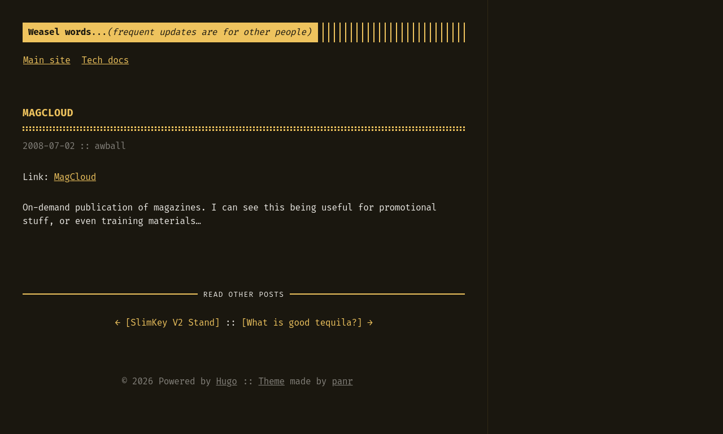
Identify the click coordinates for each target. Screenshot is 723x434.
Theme (271, 381)
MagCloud (48, 113)
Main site (47, 60)
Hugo (226, 381)
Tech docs (105, 60)
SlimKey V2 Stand (172, 322)
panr (342, 381)
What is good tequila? (302, 322)
